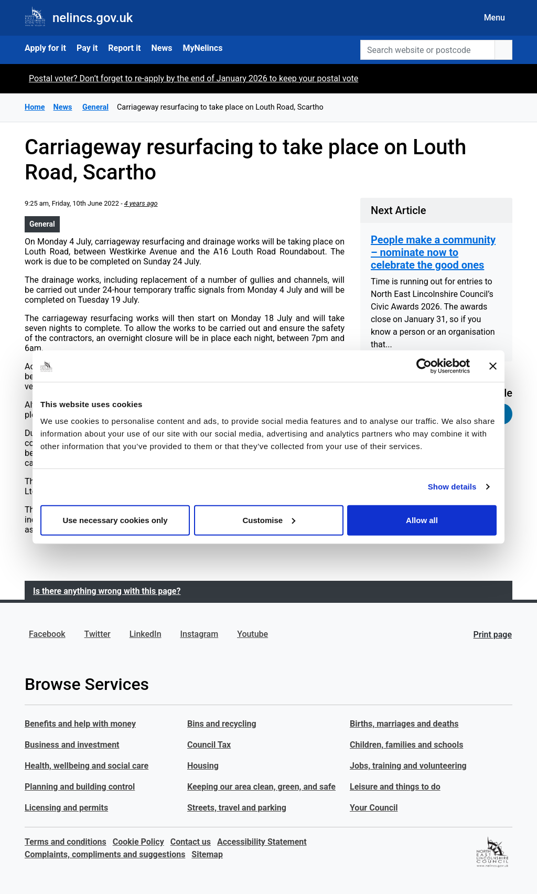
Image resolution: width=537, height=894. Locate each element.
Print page (493, 635)
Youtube (252, 634)
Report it (124, 48)
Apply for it (45, 48)
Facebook (47, 634)
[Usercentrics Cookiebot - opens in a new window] (424, 366)
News (162, 48)
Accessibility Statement (262, 842)
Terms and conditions (65, 842)
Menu (494, 18)
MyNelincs (202, 48)
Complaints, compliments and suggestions (105, 854)
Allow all (422, 519)
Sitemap (207, 854)
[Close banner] (493, 366)
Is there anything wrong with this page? (106, 591)
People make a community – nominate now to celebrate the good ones (433, 252)
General (42, 224)
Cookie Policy (138, 842)
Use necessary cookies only (114, 519)
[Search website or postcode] (427, 50)
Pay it (87, 48)
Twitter (97, 634)
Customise (268, 519)
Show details (452, 486)
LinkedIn (146, 634)
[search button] (503, 50)
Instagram (199, 634)
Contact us (190, 842)
